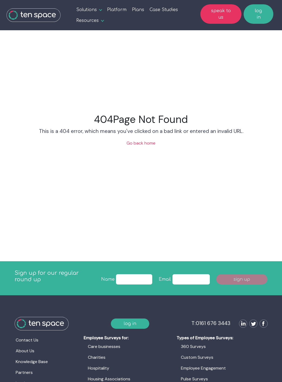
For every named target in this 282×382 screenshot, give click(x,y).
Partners (24, 372)
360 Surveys (193, 346)
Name (108, 279)
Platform (117, 9)
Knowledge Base (32, 361)
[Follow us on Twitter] (252, 324)
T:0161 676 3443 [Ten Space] (210, 323)
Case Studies (164, 9)
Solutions (86, 9)
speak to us (221, 14)
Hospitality (98, 368)
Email (165, 279)
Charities (96, 357)
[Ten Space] (33, 15)
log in (258, 14)
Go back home (141, 143)
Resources (87, 20)
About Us (25, 351)
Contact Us (27, 340)
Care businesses (104, 346)
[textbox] (134, 279)
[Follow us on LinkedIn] (242, 324)
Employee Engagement (203, 368)
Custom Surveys (197, 357)
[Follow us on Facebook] (262, 324)
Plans (138, 9)
